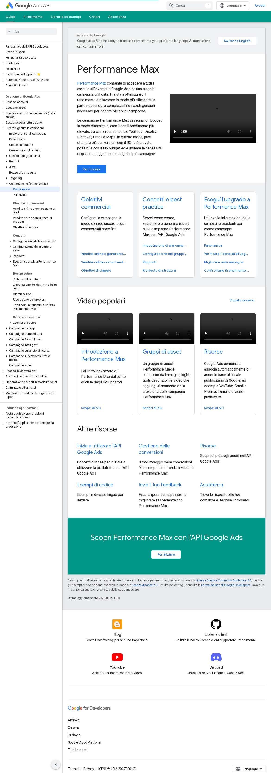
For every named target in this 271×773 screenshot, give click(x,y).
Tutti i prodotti (78, 744)
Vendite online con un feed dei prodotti (104, 256)
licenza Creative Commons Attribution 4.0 (223, 575)
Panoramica (213, 240)
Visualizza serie (242, 295)
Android (73, 714)
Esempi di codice (95, 479)
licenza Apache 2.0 (144, 579)
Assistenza (117, 17)
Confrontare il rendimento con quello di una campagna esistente (227, 265)
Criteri (94, 17)
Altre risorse (97, 423)
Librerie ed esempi (66, 17)
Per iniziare (92, 164)
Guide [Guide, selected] (10, 17)
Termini (73, 763)
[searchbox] (31, 31)
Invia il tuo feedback (160, 479)
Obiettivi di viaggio (96, 265)
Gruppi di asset (162, 346)
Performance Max (118, 63)
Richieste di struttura (159, 265)
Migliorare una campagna (223, 256)
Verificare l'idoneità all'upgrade (227, 248)
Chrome (74, 722)
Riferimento (33, 17)
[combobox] (237, 5)
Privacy (88, 763)
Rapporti (149, 256)
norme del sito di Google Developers (225, 579)
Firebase (74, 729)
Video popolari (101, 295)
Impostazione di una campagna (166, 240)
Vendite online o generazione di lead (104, 248)
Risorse (213, 346)
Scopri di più (91, 402)
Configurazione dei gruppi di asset (166, 248)
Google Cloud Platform (84, 737)
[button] (30, 63)
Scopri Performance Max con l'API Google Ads (167, 531)
